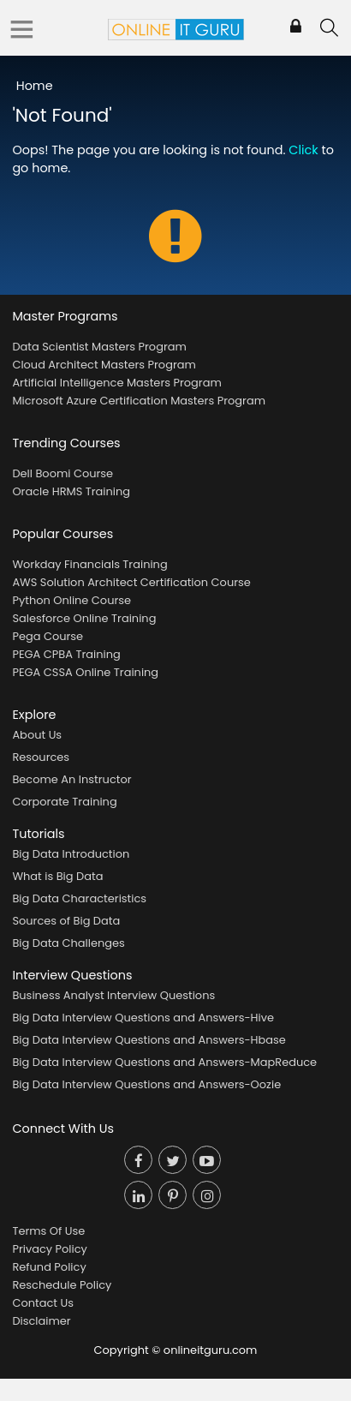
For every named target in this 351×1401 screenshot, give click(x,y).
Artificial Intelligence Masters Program (116, 382)
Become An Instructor (71, 779)
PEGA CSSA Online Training (85, 672)
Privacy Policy (49, 1249)
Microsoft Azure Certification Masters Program (138, 400)
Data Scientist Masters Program (99, 346)
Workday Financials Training (89, 564)
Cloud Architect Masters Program (103, 364)
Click (303, 150)
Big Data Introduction (70, 854)
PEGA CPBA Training (66, 654)
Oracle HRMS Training (71, 491)
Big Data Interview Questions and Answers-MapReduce (164, 1062)
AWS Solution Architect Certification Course (131, 582)
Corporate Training (64, 801)
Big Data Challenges (68, 943)
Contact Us (43, 1303)
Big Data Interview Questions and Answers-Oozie (146, 1084)
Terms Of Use (48, 1231)
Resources (40, 757)
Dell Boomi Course (62, 473)
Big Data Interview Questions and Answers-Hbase (149, 1040)
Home (34, 85)
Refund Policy (49, 1267)
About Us (37, 735)
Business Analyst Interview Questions (113, 995)
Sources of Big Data (66, 921)
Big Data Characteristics (79, 898)
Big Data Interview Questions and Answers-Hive (143, 1017)
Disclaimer (41, 1321)
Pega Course (47, 636)
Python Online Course (71, 600)
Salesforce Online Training (84, 618)
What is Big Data (57, 876)
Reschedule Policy (61, 1285)
